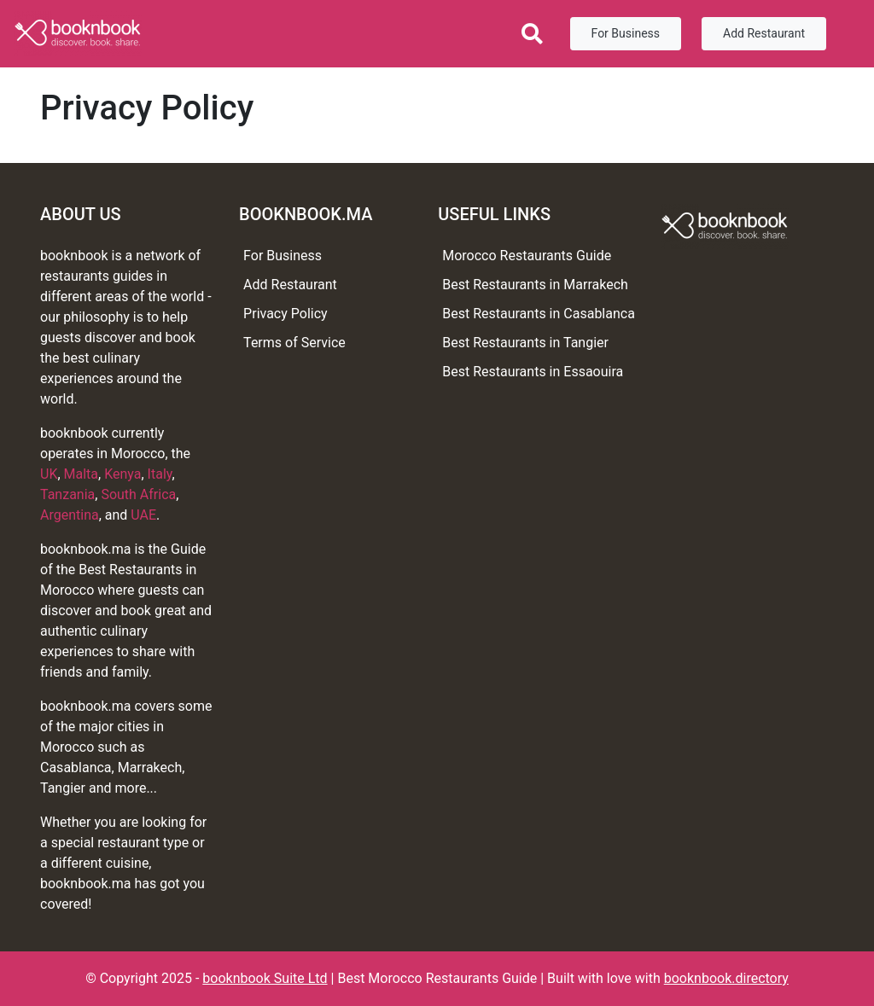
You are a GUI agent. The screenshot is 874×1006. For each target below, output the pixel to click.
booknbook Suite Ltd (264, 978)
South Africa (138, 494)
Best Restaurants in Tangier (525, 342)
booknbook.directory (726, 978)
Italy (160, 474)
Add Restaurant (764, 33)
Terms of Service (294, 342)
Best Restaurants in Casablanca (538, 313)
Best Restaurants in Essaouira (532, 371)
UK (48, 474)
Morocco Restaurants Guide (526, 255)
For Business (625, 33)
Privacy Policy (285, 313)
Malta (81, 474)
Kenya (122, 474)
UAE (143, 515)
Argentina (69, 515)
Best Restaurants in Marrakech (535, 284)
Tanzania (67, 494)
